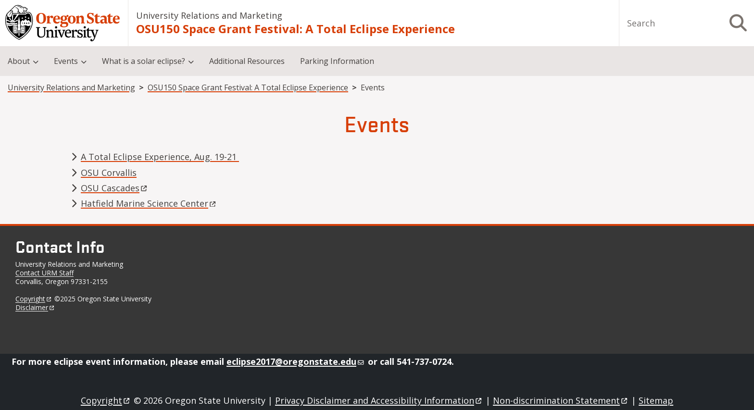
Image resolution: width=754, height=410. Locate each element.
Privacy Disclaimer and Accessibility (379, 400)
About (19, 61)
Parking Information (337, 61)
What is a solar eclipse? (143, 61)
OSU (115, 188)
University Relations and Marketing (209, 15)
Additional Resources (247, 61)
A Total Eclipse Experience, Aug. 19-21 (160, 156)
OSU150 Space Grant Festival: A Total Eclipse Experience (295, 29)
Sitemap (656, 400)
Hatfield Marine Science (149, 203)
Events (66, 61)
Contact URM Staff (44, 272)
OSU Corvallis (109, 172)
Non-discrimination (561, 400)
